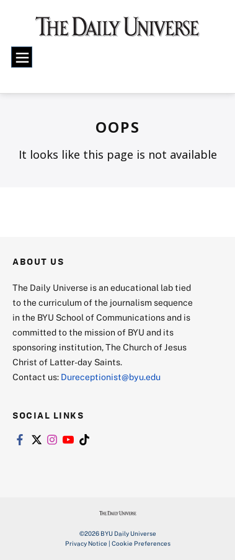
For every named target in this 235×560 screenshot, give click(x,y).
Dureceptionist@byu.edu (111, 376)
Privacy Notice (86, 543)
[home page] (117, 31)
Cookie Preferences (141, 543)
